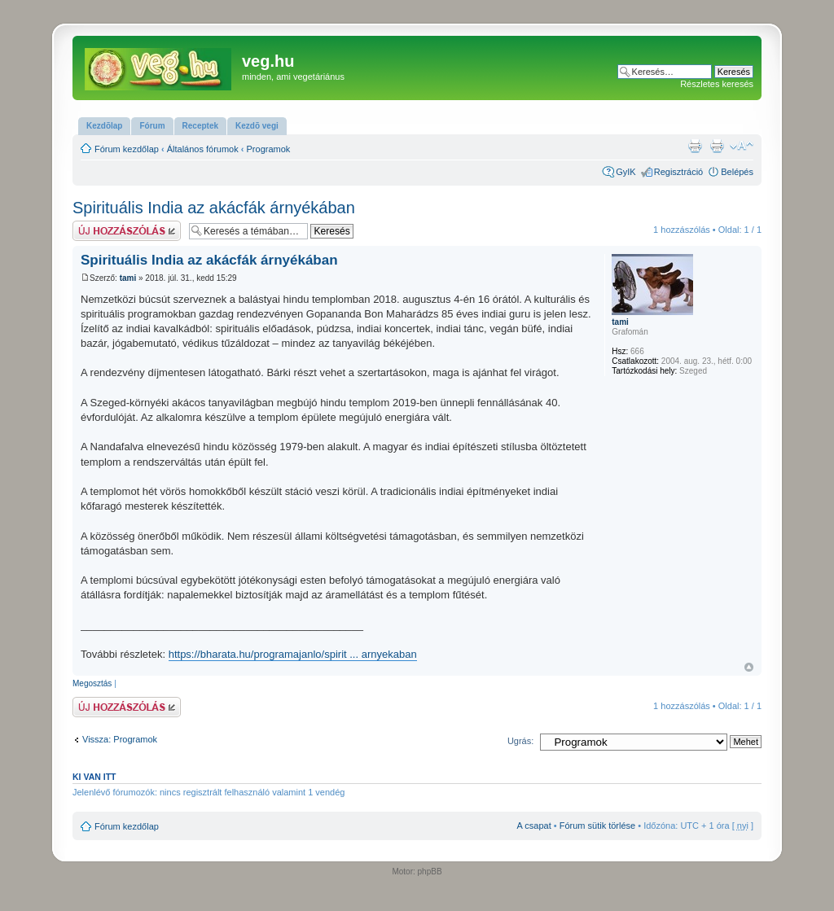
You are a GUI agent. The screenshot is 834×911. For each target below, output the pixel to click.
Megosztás (92, 683)
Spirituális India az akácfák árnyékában (213, 208)
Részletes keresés (716, 84)
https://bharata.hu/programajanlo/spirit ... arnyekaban (293, 654)
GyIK (625, 172)
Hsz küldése (126, 231)
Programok (269, 149)
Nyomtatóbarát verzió (717, 145)
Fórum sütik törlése (598, 825)
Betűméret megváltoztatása (741, 145)
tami (128, 278)
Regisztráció (679, 172)
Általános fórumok (203, 149)
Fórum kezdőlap (126, 149)
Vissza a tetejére (748, 667)
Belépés (737, 172)
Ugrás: (520, 741)
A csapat (534, 825)
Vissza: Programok (119, 739)
